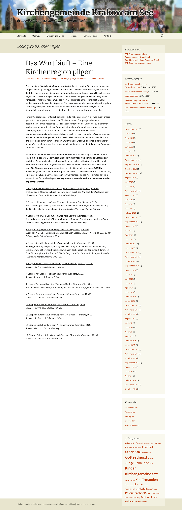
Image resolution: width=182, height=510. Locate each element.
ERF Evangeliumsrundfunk (136, 54)
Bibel (65, 78)
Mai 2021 (128, 151)
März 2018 (129, 208)
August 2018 (130, 195)
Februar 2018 (130, 213)
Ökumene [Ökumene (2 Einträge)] (143, 501)
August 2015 (130, 318)
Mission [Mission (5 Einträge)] (142, 488)
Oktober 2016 (131, 261)
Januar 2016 (130, 301)
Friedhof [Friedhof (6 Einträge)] (147, 447)
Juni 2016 (129, 279)
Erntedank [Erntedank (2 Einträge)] (137, 447)
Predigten (129, 416)
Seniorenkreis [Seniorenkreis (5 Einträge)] (149, 497)
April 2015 (129, 336)
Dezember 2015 (131, 305)
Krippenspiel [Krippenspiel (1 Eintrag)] (129, 485)
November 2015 (131, 310)
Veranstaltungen (51, 78)
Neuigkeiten (130, 412)
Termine (73, 36)
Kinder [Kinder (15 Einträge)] (130, 468)
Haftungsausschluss (66, 504)
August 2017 (130, 226)
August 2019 (130, 177)
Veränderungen (131, 96)
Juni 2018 (129, 199)
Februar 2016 (130, 296)
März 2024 (129, 138)
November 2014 (131, 354)
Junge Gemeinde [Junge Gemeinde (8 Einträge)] (137, 463)
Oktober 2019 (131, 169)
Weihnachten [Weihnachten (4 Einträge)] (132, 501)
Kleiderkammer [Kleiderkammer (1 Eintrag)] (130, 480)
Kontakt (107, 36)
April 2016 (129, 287)
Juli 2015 (128, 323)
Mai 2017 (128, 230)
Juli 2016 (128, 274)
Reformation (80, 78)
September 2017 (132, 221)
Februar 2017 (130, 243)
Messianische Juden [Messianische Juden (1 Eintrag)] (131, 489)
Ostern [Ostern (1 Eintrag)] (149, 489)
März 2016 (129, 292)
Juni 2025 (129, 133)
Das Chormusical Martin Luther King (140, 107)
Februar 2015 (130, 340)
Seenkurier (130, 420)
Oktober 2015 (131, 314)
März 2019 (129, 186)
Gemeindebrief (131, 407)
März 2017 (129, 239)
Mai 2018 (128, 204)
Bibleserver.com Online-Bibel (137, 57)
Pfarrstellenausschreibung (136, 91)
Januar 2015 (130, 345)
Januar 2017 (130, 248)
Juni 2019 (129, 182)
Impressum (52, 504)
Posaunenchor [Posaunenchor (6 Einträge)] (134, 493)
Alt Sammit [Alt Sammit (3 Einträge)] (138, 443)
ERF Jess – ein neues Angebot (138, 63)
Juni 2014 (129, 371)
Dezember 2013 (131, 384)
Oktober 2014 (131, 358)
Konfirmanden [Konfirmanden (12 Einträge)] (147, 479)
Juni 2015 (129, 327)
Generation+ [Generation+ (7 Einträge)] (133, 452)
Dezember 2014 (131, 349)
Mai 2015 (128, 332)
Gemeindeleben (91, 36)
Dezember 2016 (131, 252)
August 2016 (130, 270)
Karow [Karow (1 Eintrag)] (151, 463)
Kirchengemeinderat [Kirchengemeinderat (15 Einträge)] (141, 473)
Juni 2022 (129, 147)
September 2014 (132, 362)
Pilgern (71, 78)
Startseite (21, 36)
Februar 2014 (130, 380)
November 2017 (131, 217)
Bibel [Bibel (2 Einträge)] (154, 443)
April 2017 (129, 235)
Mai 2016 (128, 283)
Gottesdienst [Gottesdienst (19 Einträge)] (136, 457)
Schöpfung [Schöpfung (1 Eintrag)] (137, 498)
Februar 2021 (130, 155)
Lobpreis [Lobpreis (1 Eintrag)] (146, 485)
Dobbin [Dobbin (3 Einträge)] (129, 447)
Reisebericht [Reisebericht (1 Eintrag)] (129, 498)
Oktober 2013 (131, 389)
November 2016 (131, 257)
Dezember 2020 (131, 160)
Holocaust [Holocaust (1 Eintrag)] (151, 458)
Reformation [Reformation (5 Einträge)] (152, 493)
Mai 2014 (128, 376)
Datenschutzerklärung (85, 504)
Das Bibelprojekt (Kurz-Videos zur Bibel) (142, 60)
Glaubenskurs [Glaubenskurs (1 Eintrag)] (146, 452)
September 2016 (132, 265)
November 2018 (131, 191)
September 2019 (132, 173)
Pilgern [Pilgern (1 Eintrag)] (154, 489)
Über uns (36, 36)
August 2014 (130, 367)
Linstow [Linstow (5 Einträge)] (138, 484)
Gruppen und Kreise (55, 36)
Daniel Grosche (97, 78)
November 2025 (131, 129)
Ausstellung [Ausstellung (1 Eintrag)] (148, 443)
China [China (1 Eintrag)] (159, 443)
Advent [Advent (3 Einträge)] (128, 443)
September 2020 (132, 164)
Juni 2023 (129, 142)
